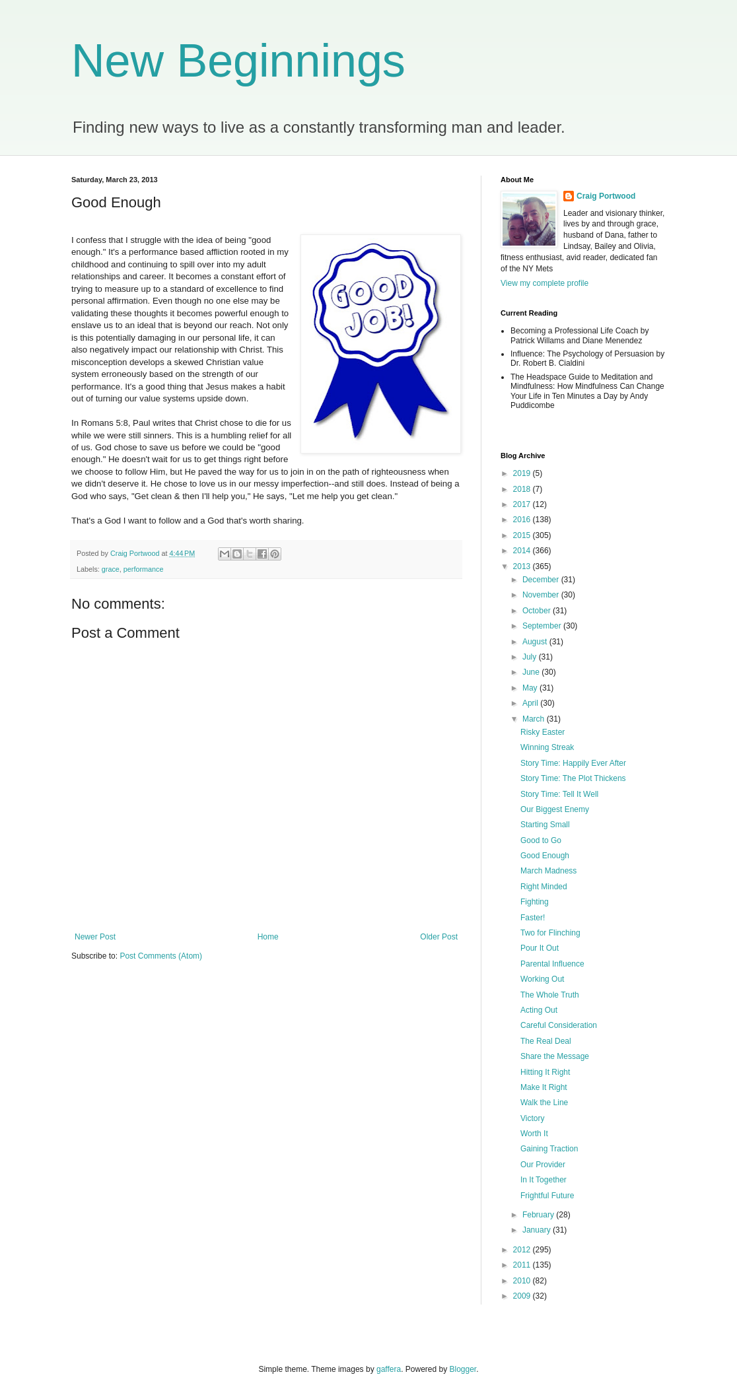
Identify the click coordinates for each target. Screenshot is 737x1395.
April (531, 703)
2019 (523, 473)
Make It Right (543, 1087)
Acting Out (538, 1010)
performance (143, 569)
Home (268, 936)
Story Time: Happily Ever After (573, 763)
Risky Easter (542, 732)
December (541, 579)
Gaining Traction (549, 1148)
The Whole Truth (549, 995)
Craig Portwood (606, 196)
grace (111, 569)
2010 (523, 1280)
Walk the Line (544, 1102)
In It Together (543, 1179)
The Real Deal (545, 1041)
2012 (523, 1249)
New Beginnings (238, 60)
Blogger (463, 1369)
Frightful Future (547, 1195)
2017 (523, 504)
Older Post (439, 936)
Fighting (534, 901)
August (535, 641)
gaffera (388, 1369)
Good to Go (540, 840)
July (530, 657)
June (532, 672)
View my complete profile (544, 283)
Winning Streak (547, 747)
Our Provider (542, 1164)
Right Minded (543, 886)
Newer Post (95, 936)
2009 (523, 1296)
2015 (523, 535)
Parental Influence (552, 964)
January (537, 1230)
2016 (523, 519)
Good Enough (544, 855)
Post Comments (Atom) (161, 956)
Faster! (532, 917)
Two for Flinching (550, 932)
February (539, 1214)
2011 (523, 1265)
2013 (523, 566)
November (541, 594)
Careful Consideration (558, 1025)
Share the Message (554, 1056)
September (542, 625)
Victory (532, 1118)
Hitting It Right (545, 1072)
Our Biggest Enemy (554, 809)
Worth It (534, 1133)
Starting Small (545, 824)
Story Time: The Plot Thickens (573, 778)
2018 (523, 489)
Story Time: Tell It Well (559, 794)
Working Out (542, 979)
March (534, 719)
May (531, 688)
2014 (523, 550)
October (537, 610)
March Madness (548, 870)
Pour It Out (539, 948)
